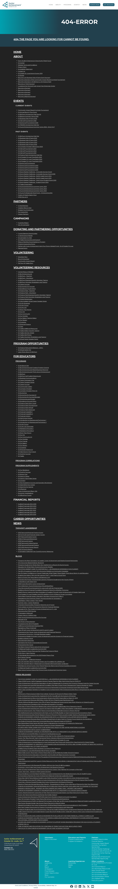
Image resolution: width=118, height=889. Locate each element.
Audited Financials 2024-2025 (27, 504)
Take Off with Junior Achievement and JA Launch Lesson (35, 630)
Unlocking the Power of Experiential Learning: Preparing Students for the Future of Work (45, 579)
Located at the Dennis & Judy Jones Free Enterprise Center (36, 86)
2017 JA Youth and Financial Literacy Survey (31, 535)
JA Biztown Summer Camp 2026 (28, 116)
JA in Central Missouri (98, 867)
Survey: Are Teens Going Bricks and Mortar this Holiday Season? (37, 795)
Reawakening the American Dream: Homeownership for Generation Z (40, 598)
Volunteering (24, 252)
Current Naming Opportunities (27, 233)
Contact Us (21, 71)
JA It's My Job (22, 307)
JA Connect (21, 480)
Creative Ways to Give (24, 208)
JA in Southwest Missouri (100, 874)
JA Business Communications (27, 378)
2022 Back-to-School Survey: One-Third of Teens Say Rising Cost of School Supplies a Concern (47, 666)
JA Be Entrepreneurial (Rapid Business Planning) (33, 370)
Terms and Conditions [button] (21, 885)
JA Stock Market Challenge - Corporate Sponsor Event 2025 (36, 174)
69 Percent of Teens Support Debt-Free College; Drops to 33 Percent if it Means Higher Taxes (47, 694)
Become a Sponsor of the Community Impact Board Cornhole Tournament (41, 80)
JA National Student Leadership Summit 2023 (32, 649)
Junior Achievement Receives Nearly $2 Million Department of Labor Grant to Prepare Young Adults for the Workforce (55, 719)
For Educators (24, 356)
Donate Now (94, 4)
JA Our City (21, 312)
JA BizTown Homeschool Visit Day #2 (29, 114)
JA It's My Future (23, 305)
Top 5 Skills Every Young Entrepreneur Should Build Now (35, 586)
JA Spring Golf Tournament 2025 (28, 170)
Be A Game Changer (24, 657)
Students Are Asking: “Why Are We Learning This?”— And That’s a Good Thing (42, 575)
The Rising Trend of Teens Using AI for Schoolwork (33, 647)
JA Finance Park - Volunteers (27, 293)
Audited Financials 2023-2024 (27, 506)
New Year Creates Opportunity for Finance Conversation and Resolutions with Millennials (45, 807)
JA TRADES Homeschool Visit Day (28, 125)
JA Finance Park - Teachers (26, 291)
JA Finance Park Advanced (26, 410)
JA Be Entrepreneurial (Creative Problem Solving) (33, 367)
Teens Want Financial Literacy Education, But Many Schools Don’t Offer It (40, 596)
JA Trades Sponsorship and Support (29, 240)
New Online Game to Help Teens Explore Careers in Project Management (41, 725)
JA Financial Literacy (24, 416)
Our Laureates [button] (49, 877)
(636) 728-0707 (9, 849)
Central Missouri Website (25, 272)
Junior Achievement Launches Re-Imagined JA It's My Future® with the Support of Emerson (47, 696)
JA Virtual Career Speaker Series (28, 339)
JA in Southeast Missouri (99, 872)
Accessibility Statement (25, 69)
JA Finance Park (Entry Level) (27, 403)
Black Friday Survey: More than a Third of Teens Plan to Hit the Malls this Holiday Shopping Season (48, 752)
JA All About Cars (23, 365)
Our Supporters (23, 212)
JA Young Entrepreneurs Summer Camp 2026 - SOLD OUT (36, 127)
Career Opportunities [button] (52, 873)
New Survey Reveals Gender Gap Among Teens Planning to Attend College (41, 803)
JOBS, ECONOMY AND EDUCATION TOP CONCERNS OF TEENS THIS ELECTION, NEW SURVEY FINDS (50, 826)
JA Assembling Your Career (26, 485)
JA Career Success (24, 284)
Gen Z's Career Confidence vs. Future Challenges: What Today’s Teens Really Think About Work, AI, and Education (53, 573)
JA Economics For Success (26, 286)
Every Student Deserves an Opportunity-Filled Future (34, 61)
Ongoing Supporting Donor (26, 244)
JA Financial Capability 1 (25, 412)
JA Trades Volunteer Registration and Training (32, 337)
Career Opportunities (29, 518)
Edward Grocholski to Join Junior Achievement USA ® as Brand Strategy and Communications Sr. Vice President (52, 805)
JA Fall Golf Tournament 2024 (27, 151)
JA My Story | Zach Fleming (26, 653)
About (58, 4)
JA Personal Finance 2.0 (25, 449)
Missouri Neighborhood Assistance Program (31, 242)
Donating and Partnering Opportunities (43, 229)
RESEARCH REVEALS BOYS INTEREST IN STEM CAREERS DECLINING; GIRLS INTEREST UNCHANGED (50, 788)
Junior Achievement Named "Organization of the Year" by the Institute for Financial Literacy (46, 736)
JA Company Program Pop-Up (27, 391)
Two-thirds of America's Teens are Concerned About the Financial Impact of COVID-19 (45, 721)
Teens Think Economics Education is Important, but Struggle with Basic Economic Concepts (46, 755)
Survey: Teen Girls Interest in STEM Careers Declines (34, 771)
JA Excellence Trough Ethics (27, 288)
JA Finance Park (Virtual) (25, 407)
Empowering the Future (25, 645)
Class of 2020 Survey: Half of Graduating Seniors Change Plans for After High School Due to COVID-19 (49, 681)
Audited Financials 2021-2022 (27, 510)
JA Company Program (25, 389)
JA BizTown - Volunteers (25, 278)
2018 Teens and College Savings (28, 543)
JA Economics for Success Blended (29, 397)
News (85, 4)
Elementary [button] (72, 863)
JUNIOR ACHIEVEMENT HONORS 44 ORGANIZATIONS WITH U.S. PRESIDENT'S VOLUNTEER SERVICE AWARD (52, 731)
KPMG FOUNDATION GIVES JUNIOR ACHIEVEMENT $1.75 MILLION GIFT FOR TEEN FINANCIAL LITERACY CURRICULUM (56, 816)
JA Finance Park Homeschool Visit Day (30, 155)
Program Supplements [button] (75, 839)
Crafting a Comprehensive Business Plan (30, 626)
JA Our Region (22, 320)
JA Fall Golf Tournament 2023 (27, 149)
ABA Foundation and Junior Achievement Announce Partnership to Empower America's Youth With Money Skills (53, 687)
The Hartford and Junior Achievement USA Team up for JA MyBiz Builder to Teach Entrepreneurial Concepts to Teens (55, 713)
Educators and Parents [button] (77, 837)
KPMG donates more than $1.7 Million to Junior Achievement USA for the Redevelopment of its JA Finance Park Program (55, 780)
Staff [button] (46, 865)
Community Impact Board (26, 261)
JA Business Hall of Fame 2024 (27, 142)
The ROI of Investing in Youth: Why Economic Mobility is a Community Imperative (43, 571)
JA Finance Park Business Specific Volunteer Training (34, 295)
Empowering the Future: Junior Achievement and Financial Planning (39, 632)
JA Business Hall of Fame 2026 (27, 118)
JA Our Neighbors (23, 470)
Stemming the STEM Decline (27, 611)
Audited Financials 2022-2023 (27, 508)
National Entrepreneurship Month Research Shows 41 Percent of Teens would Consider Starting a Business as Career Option (56, 715)
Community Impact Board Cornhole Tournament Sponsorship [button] (100, 845)
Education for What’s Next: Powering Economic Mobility (35, 567)
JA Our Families (23, 316)
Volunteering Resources (32, 267)
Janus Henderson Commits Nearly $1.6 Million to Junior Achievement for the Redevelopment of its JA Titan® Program (54, 774)
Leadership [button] (48, 863)
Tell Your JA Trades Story (25, 263)
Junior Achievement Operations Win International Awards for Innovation (40, 704)
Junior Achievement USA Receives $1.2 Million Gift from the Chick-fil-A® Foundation (44, 765)
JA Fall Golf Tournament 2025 (27, 153)
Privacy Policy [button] (33, 885)
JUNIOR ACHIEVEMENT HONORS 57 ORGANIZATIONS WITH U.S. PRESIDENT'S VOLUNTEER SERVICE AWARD (52, 790)
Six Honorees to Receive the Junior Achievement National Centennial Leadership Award (45, 776)
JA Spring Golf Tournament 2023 (28, 165)
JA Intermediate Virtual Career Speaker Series (32, 301)
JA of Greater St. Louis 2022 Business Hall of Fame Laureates (37, 750)
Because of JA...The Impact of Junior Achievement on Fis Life (37, 609)
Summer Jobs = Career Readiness (28, 603)
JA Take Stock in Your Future (27, 452)
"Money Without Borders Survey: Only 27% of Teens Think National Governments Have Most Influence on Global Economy (56, 702)
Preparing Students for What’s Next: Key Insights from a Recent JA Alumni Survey (43, 565)
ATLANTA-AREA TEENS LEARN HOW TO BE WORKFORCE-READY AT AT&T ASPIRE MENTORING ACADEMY (51, 727)
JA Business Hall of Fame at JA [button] (101, 851)
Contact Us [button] (8, 847)
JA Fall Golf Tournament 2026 (27, 120)
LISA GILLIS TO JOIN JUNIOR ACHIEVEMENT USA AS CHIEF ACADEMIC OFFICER (43, 828)
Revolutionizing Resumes (26, 640)
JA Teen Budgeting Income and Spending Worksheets (35, 483)
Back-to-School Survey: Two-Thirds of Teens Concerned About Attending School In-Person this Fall (48, 710)
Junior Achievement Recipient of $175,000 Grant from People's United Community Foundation (47, 797)
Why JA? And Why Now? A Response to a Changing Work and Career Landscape (43, 663)
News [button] (46, 875)
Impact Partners (23, 214)
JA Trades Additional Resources (27, 328)
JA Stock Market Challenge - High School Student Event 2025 (37, 180)
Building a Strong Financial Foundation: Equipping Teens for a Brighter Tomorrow (43, 590)
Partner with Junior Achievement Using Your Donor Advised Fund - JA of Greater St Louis (45, 246)
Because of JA (22, 619)
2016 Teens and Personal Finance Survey (30, 532)
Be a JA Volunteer (23, 259)
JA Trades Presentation (25, 184)
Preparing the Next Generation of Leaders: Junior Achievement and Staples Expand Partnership (48, 560)
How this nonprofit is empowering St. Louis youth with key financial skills (40, 588)
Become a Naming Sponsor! (27, 96)
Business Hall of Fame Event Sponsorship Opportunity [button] (101, 857)
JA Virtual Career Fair (24, 350)
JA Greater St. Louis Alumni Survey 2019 (30, 73)
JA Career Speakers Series (26, 382)
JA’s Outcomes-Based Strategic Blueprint (31, 563)
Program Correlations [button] (75, 841)
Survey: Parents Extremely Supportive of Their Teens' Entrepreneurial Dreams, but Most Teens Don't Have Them (53, 792)
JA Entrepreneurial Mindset (26, 399)
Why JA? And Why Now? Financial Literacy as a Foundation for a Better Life (41, 661)
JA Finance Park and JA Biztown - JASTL (30, 348)
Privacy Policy (22, 67)
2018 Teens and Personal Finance (28, 545)
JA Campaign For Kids (25, 238)
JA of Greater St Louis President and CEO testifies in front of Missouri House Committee (45, 594)
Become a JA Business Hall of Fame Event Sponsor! (34, 77)
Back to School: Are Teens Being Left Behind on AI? (34, 577)
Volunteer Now (22, 257)
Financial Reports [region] (97, 841)
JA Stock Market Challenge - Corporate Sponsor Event (35, 172)
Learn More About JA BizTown (27, 352)
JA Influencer (22, 489)
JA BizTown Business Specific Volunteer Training (33, 280)
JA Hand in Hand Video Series (27, 478)
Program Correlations (28, 461)
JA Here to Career (23, 476)
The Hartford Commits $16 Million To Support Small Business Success (39, 734)
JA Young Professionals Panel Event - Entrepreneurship (35, 193)
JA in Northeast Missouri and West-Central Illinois (101, 869)
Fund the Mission (23, 223)
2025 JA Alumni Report (25, 549)
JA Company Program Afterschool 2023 (30, 146)
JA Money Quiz (22, 474)
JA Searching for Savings (25, 487)
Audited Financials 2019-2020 (27, 514)
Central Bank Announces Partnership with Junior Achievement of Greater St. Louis (43, 740)
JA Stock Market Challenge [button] (100, 849)
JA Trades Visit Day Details (26, 333)
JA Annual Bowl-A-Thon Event (27, 112)
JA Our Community (24, 314)
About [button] (47, 861)
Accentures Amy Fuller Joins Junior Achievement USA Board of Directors (41, 767)
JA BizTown (21, 374)
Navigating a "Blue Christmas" (27, 628)
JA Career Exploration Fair (26, 380)
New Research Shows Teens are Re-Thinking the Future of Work (38, 651)
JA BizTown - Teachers (25, 276)
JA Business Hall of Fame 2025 (27, 144)
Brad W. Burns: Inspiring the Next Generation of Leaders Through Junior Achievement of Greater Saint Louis (51, 592)
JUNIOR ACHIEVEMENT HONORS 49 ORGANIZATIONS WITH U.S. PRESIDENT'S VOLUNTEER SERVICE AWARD (52, 717)
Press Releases (23, 675)
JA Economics (22, 393)
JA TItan (20, 326)
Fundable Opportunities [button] (100, 839)
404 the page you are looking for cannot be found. (51, 39)
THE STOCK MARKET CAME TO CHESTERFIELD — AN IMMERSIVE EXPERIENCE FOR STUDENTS (48, 569)
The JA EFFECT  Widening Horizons (29, 659)
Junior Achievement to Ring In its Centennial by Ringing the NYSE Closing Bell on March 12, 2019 (48, 698)
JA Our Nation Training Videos (27, 318)
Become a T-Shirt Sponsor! (26, 84)
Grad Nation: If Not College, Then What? (30, 600)
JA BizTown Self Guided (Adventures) (29, 376)
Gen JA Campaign (23, 225)
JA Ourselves (22, 322)
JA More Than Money (24, 309)
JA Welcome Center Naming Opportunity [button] (101, 854)
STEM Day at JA (23, 197)
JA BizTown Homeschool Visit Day (28, 136)
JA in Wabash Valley (98, 878)
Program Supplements (27, 465)
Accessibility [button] (41, 885)
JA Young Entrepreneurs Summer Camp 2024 (32, 188)
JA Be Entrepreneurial (25, 274)
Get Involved (109, 4)
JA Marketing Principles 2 (26, 431)
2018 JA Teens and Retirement (27, 539)
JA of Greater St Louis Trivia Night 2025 (30, 157)
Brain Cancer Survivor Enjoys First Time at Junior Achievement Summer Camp (42, 670)
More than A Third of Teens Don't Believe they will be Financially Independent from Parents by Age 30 (50, 706)
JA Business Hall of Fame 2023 (27, 140)
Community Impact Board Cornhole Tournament (33, 110)
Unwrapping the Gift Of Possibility (28, 624)
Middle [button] (70, 865)
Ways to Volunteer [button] (51, 839)
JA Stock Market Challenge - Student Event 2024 (33, 182)
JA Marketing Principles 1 (26, 428)
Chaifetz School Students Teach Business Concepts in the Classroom (39, 748)
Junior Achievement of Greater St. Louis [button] (102, 863)
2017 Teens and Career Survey (27, 537)
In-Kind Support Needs (25, 235)
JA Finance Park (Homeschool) (27, 405)
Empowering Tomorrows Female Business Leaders (34, 634)
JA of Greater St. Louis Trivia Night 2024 (30, 161)
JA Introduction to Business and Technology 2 (32, 422)
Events (76, 4)
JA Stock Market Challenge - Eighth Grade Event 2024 (35, 176)
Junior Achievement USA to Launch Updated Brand (34, 729)
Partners (20, 201)
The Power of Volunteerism (26, 621)
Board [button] (47, 867)
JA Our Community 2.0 (25, 437)
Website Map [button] (50, 885)
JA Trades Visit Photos (24, 335)
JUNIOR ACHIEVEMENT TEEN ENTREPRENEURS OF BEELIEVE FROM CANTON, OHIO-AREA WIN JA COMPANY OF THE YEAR (58, 786)
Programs (67, 4)
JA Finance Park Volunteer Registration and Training (34, 297)
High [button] (69, 867)
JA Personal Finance (24, 324)
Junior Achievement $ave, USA (27, 491)
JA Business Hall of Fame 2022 (27, 138)
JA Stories (21, 75)
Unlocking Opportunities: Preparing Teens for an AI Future (36, 605)
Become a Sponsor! (24, 88)
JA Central (21, 63)
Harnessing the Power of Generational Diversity (32, 642)
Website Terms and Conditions (27, 65)
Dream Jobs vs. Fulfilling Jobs (27, 615)
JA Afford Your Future (24, 495)
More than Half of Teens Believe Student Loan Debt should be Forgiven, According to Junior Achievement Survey (53, 778)
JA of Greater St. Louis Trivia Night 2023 (30, 159)
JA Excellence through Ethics (27, 401)
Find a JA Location (97, 880)
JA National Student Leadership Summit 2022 (32, 668)
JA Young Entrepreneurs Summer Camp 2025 (32, 191)
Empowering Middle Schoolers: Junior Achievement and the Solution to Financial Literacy (46, 636)
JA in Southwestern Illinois (100, 876)
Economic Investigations (25, 493)
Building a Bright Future (25, 638)
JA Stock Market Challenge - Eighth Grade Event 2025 (34, 178)
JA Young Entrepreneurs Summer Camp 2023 (32, 186)
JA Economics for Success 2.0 (27, 395)
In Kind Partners (23, 205)
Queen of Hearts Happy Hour (27, 195)
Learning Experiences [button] (76, 861)
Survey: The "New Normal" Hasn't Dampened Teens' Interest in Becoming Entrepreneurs (46, 738)
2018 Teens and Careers (25, 541)
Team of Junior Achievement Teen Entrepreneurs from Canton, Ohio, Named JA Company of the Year (50, 769)
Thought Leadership (26, 528)
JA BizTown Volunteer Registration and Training (32, 282)
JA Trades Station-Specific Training (28, 330)
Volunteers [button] (49, 837)
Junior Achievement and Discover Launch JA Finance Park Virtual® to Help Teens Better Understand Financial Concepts (55, 708)
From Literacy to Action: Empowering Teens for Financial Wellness (38, 607)
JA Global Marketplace (25, 299)
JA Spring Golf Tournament (26, 163)
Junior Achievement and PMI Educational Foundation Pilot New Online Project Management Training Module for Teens (55, 685)
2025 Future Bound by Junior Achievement (31, 584)
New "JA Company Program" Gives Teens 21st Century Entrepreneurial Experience (43, 799)
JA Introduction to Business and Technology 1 (32, 420)
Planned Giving (22, 248)
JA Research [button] (49, 869)
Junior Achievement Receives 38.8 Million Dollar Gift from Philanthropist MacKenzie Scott (46, 700)
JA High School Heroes (25, 418)
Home (51, 4)
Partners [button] (95, 837)
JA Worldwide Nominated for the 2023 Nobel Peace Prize (36, 655)
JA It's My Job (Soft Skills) (25, 426)
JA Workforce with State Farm (27, 581)
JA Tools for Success (24, 454)
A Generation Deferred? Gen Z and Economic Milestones (35, 551)
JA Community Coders (25, 386)
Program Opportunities (31, 343)
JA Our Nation (22, 443)
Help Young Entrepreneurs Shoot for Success (32, 617)
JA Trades (21, 456)
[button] (60, 4)
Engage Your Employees (25, 210)
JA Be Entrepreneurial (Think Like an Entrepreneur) (34, 372)
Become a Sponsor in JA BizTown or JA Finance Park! (34, 82)
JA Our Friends (22, 441)
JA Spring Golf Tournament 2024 (28, 167)
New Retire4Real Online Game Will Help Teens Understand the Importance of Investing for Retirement (50, 723)
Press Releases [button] (49, 871)
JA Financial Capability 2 (25, 414)
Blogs (19, 556)
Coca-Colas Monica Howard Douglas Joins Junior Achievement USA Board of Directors (45, 782)
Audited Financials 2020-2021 (27, 512)
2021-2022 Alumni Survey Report (28, 547)
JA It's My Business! (24, 303)
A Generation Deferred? (25, 613)
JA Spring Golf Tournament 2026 (28, 123)
